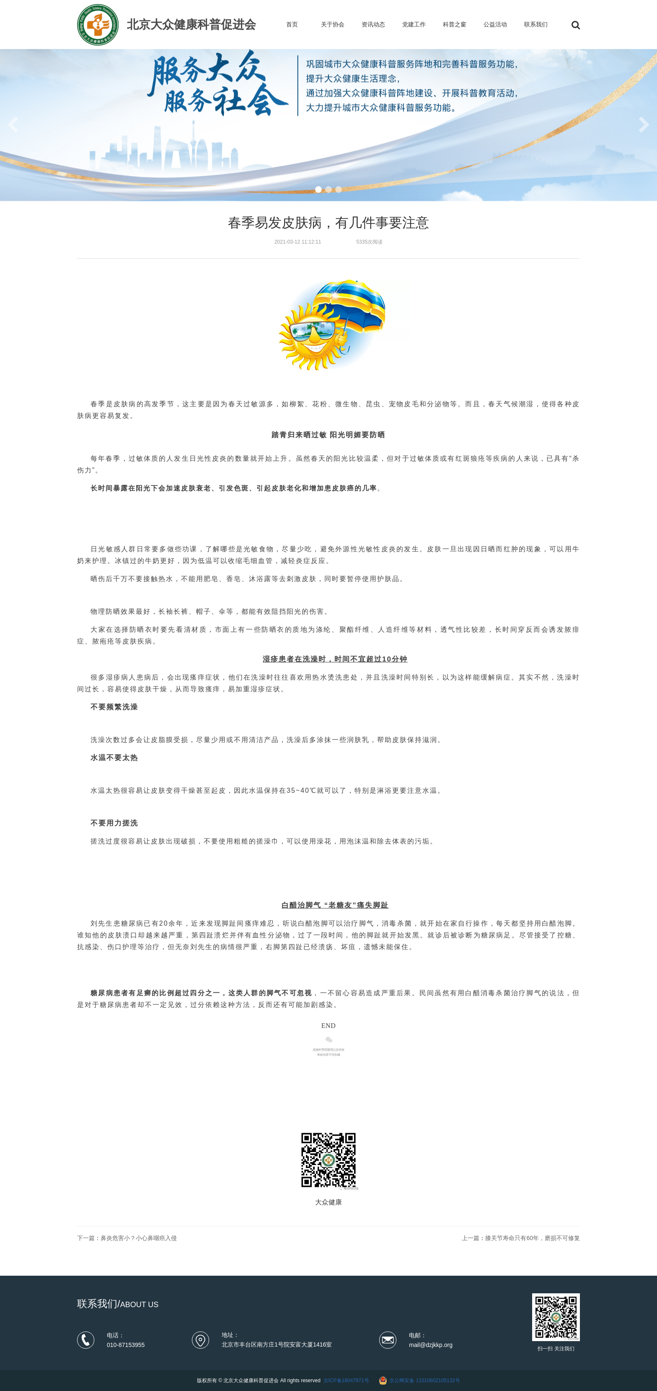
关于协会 (332, 24)
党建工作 (414, 24)
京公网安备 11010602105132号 (424, 1380)
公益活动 (495, 24)
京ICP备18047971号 (346, 1380)
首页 (292, 24)
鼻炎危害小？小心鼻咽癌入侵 (139, 1238)
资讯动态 (373, 24)
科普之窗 (454, 24)
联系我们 (536, 24)
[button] (318, 189)
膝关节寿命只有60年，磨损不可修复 (532, 1238)
